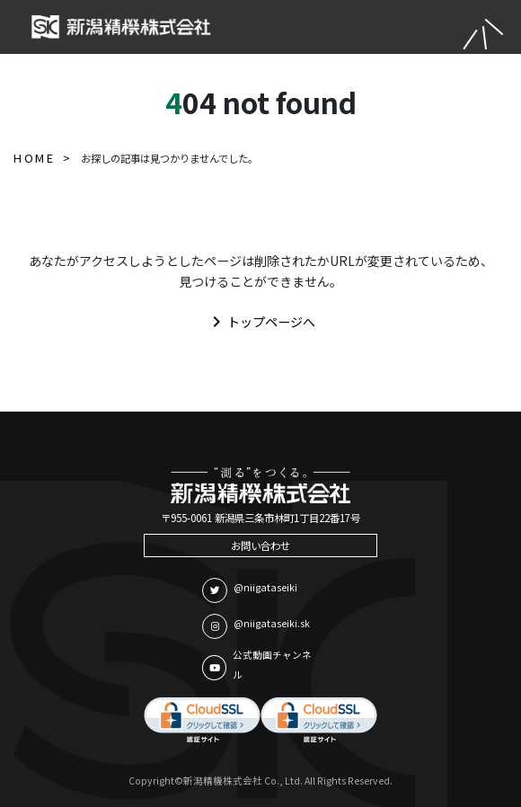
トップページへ (260, 322)
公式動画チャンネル (257, 665)
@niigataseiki (249, 590)
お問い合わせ (260, 545)
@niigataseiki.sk (256, 626)
